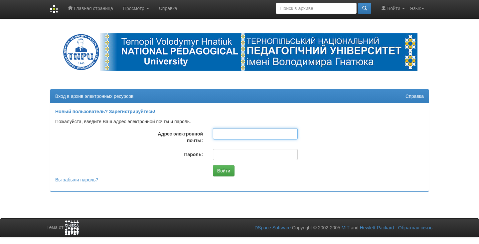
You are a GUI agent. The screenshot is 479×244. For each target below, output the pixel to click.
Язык (417, 8)
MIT (346, 227)
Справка (168, 8)
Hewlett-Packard (377, 227)
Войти (393, 8)
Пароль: (193, 154)
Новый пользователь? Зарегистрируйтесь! (105, 111)
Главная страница (90, 8)
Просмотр (136, 8)
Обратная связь (415, 227)
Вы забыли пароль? (76, 179)
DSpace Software (272, 227)
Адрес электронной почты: (180, 137)
